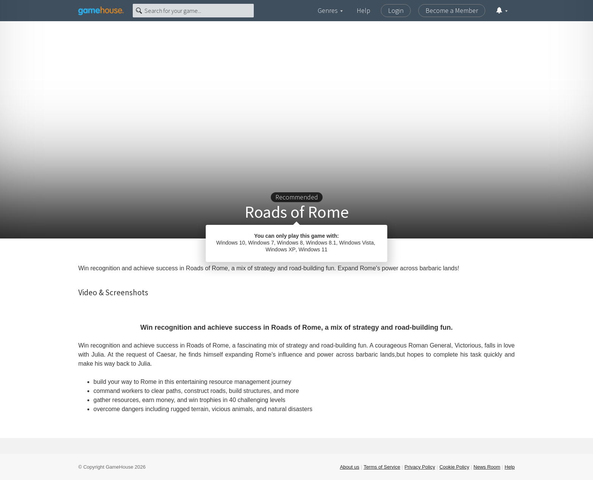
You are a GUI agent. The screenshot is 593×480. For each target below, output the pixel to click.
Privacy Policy (420, 467)
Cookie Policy (454, 467)
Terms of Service (381, 467)
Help (363, 10)
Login (396, 10)
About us (349, 467)
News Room (486, 467)
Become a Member (451, 10)
